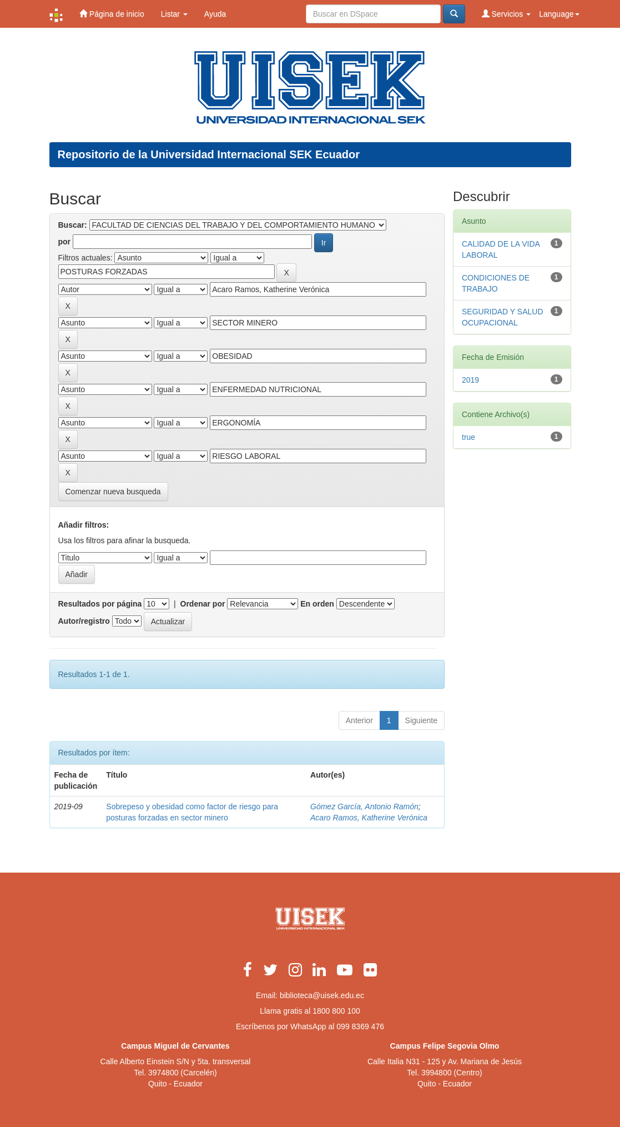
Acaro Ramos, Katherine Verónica (368, 817)
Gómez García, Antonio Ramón (364, 806)
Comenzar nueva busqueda (113, 491)
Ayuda (215, 13)
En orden (317, 603)
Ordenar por (202, 603)
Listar (174, 13)
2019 (470, 379)
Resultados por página (100, 603)
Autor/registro (84, 621)
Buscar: (72, 225)
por (64, 241)
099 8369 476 (360, 1026)
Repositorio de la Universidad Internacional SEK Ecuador (209, 154)
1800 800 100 (336, 1010)
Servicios (506, 13)
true (468, 437)
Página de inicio (111, 13)
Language (559, 13)
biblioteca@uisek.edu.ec (322, 995)
